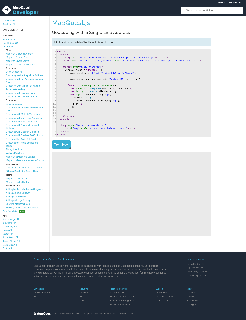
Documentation (165, 296)
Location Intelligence (122, 300)
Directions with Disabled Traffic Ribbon (24, 135)
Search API (8, 233)
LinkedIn (191, 292)
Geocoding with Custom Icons (20, 93)
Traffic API (8, 248)
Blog (82, 296)
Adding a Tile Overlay (16, 196)
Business (221, 2)
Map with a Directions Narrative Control (25, 160)
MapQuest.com (235, 2)
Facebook (192, 300)
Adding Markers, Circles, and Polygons (24, 189)
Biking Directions (14, 149)
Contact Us (162, 300)
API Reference (11, 43)
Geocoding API (10, 226)
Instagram (192, 304)
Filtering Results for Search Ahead (22, 171)
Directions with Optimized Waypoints (24, 118)
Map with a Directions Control (20, 157)
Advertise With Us (120, 304)
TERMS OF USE (126, 313)
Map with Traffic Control (17, 182)
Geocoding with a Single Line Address (24, 75)
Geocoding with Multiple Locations (23, 86)
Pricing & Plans (42, 292)
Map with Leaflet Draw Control (20, 64)
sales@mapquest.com (196, 275)
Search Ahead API (11, 241)
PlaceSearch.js (10, 211)
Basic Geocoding (14, 72)
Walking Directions (15, 153)
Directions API (9, 223)
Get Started (39, 289)
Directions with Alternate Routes (21, 121)
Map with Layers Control (18, 61)
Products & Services (119, 289)
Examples (9, 46)
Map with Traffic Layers (17, 178)
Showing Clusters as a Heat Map (22, 207)
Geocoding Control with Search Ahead (24, 167)
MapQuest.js (9, 39)
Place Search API (11, 237)
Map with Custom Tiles (17, 57)
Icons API (7, 230)
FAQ (36, 296)
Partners (84, 292)
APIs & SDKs (117, 292)
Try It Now (61, 144)
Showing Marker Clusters (18, 204)
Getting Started (10, 20)
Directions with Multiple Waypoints (23, 114)
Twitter (190, 296)
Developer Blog (10, 24)
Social (189, 289)
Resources (162, 292)
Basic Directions (14, 104)
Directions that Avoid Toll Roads (21, 139)
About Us (84, 289)
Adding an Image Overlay (18, 200)
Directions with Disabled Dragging (22, 132)
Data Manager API (11, 219)
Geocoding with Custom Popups (21, 96)
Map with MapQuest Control (19, 53)
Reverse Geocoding (15, 89)
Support (159, 289)
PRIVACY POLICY (111, 313)
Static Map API (10, 244)
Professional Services (122, 296)
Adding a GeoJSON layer (18, 193)
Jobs (82, 300)
